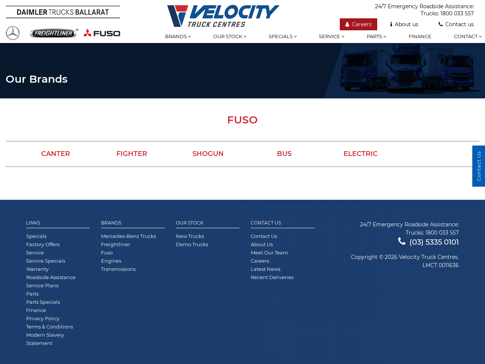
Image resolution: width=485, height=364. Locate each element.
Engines (111, 261)
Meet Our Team (269, 253)
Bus (284, 154)
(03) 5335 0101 (428, 242)
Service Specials (45, 261)
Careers (358, 24)
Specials (283, 36)
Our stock (229, 36)
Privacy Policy (43, 318)
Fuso (107, 253)
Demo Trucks (192, 244)
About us (404, 24)
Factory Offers (43, 244)
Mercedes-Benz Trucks (128, 236)
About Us (262, 244)
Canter (55, 154)
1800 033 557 (457, 13)
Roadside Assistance (51, 277)
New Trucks (190, 236)
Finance (420, 36)
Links (33, 223)
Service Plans (42, 285)
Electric (361, 154)
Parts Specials (43, 302)
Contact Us (266, 223)
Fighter (131, 154)
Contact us (456, 24)
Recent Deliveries (272, 277)
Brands (178, 36)
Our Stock (190, 223)
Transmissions (118, 269)
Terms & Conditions (49, 327)
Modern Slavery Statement (45, 339)
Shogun (208, 154)
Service (331, 36)
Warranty (37, 269)
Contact (468, 36)
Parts (376, 36)
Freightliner (115, 244)
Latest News (265, 269)
